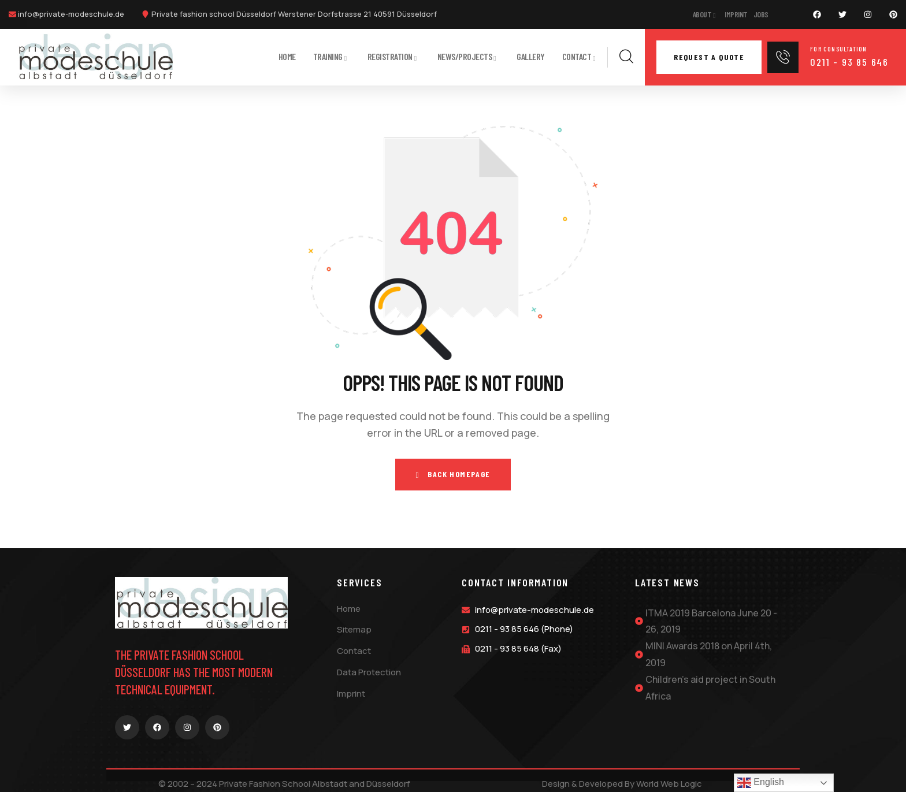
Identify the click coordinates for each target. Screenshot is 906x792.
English (760, 783)
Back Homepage (452, 473)
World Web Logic (669, 783)
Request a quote (709, 57)
